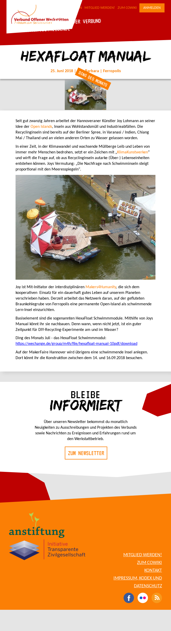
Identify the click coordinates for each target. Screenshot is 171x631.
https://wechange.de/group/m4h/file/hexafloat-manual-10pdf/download (76, 344)
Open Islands (41, 127)
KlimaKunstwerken (132, 152)
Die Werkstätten (45, 22)
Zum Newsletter (86, 453)
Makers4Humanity (101, 287)
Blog (13, 23)
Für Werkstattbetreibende (39, 29)
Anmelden (152, 8)
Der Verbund (86, 21)
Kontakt (153, 570)
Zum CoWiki (127, 8)
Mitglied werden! (99, 8)
